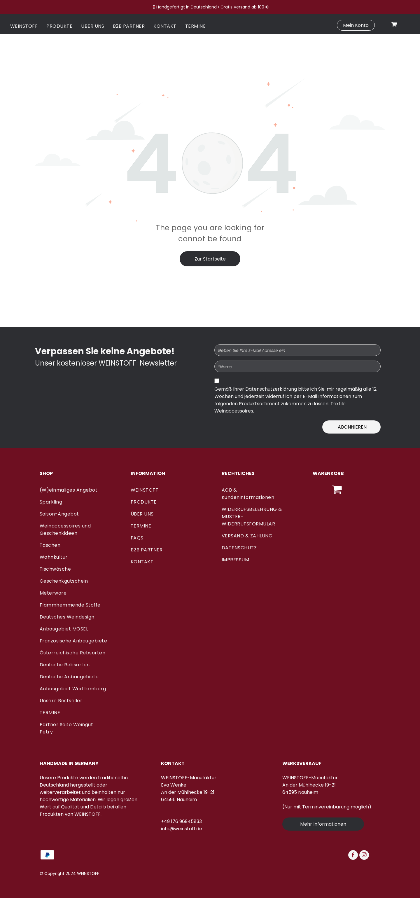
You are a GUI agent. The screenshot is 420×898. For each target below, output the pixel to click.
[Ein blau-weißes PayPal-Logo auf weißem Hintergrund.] (47, 854)
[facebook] (353, 855)
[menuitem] (24, 26)
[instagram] (364, 855)
